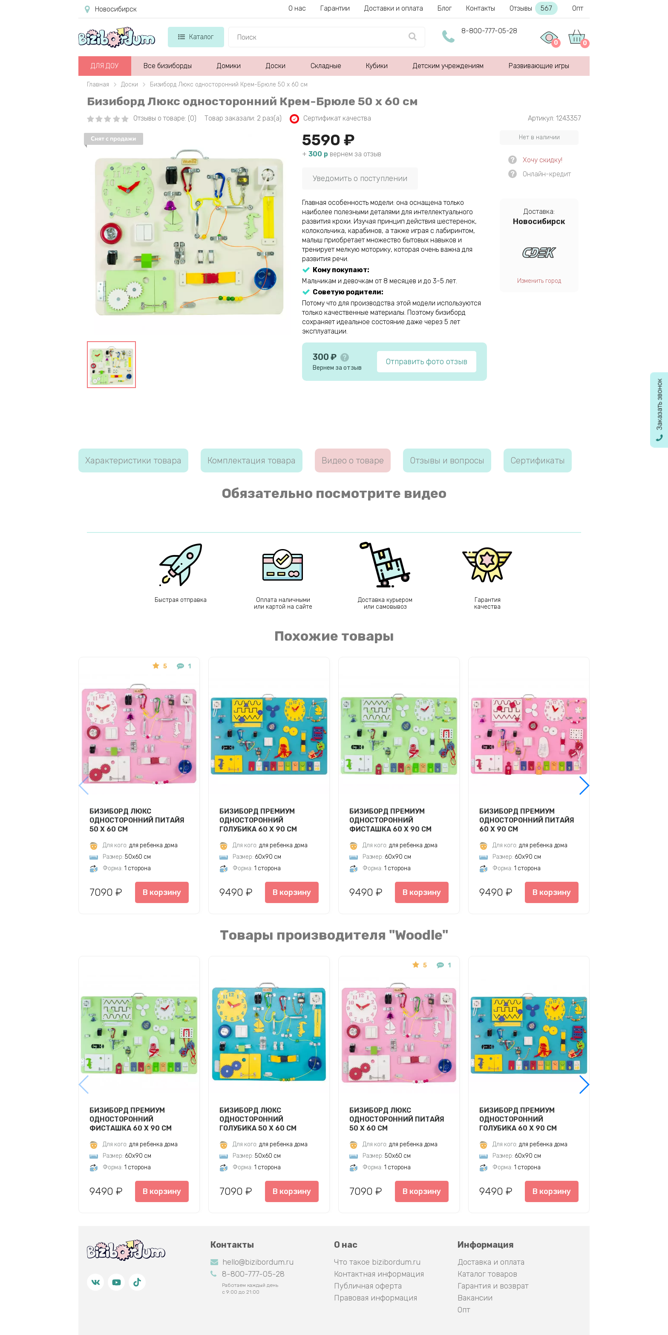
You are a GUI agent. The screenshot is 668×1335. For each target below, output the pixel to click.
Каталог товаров (487, 1274)
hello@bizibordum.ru (252, 1262)
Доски (275, 66)
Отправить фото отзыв (426, 361)
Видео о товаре (353, 460)
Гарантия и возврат (493, 1286)
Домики (229, 66)
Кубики (377, 66)
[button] (584, 785)
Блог (445, 8)
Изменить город (539, 281)
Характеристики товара (133, 460)
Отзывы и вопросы (447, 460)
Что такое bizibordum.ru (377, 1262)
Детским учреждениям (448, 66)
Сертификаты (537, 460)
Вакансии (475, 1298)
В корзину (162, 892)
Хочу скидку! (542, 160)
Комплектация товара (251, 460)
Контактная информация (379, 1274)
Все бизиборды (168, 66)
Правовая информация (375, 1298)
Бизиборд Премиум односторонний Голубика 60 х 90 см (258, 820)
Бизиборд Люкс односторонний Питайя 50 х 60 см (136, 820)
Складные (326, 66)
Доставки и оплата (393, 8)
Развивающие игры (539, 66)
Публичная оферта (368, 1286)
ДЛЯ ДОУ (104, 66)
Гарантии (335, 8)
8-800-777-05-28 (489, 31)
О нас (297, 8)
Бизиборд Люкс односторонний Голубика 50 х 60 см (258, 1119)
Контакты (480, 8)
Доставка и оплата (491, 1262)
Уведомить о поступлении (360, 178)
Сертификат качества (330, 119)
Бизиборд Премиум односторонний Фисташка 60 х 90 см (390, 820)
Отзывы (534, 8)
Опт (577, 8)
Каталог (195, 37)
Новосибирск (111, 9)
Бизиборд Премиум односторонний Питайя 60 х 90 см (526, 820)
